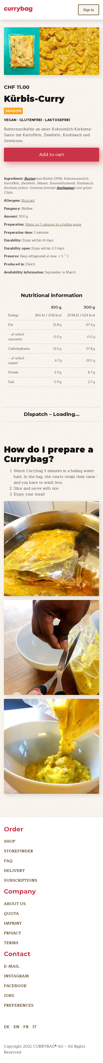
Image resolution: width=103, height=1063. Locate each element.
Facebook (15, 986)
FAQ (8, 861)
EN (16, 1026)
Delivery (14, 870)
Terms (11, 943)
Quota (11, 913)
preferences (19, 1005)
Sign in (88, 9)
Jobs (9, 995)
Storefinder (18, 851)
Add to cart (51, 154)
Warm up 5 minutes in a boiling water (53, 224)
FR (26, 1026)
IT (34, 1026)
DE (7, 1026)
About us (15, 904)
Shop (9, 841)
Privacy (12, 933)
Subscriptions (20, 880)
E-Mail (12, 966)
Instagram (16, 976)
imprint (13, 923)
